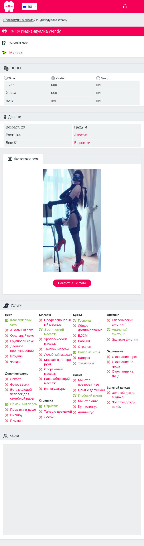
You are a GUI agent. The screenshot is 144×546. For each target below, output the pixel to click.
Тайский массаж (56, 349)
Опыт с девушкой (91, 390)
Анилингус (86, 412)
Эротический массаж (54, 332)
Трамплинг (86, 363)
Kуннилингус (87, 407)
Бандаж (84, 358)
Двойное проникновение (22, 348)
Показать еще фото (72, 283)
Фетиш (15, 362)
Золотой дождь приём (123, 404)
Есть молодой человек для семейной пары (22, 394)
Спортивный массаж (53, 371)
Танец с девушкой (58, 412)
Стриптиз (51, 406)
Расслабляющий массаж (57, 381)
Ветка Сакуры (54, 389)
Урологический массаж (55, 341)
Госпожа (84, 321)
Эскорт (15, 379)
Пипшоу (16, 415)
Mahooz (12, 53)
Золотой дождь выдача (123, 395)
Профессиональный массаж (57, 322)
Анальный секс (22, 330)
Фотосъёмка (19, 385)
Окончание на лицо (122, 373)
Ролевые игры (89, 352)
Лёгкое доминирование (90, 328)
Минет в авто (88, 401)
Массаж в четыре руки (57, 362)
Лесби (49, 417)
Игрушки (16, 356)
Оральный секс (22, 336)
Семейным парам (23, 404)
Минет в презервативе (88, 382)
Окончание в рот (124, 357)
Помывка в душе (23, 410)
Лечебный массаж (58, 355)
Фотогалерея (23, 159)
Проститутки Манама (18, 20)
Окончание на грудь (122, 364)
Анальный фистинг (120, 332)
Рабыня (84, 341)
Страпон (84, 347)
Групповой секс (22, 341)
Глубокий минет (90, 396)
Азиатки (80, 135)
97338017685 (18, 43)
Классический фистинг (122, 322)
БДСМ (83, 336)
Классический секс (21, 322)
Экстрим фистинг (125, 340)
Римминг (17, 421)
